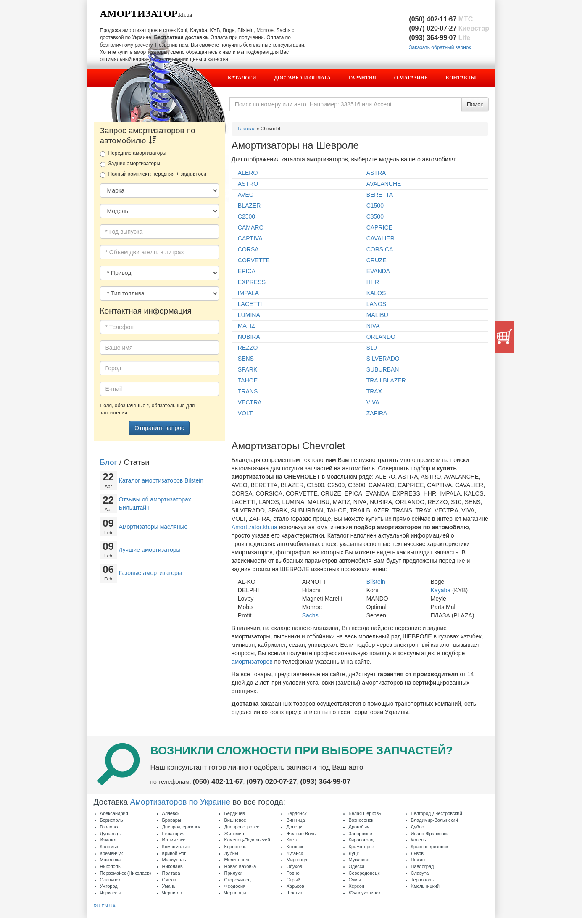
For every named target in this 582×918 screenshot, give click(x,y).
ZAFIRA (376, 413)
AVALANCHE (383, 183)
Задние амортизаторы (130, 164)
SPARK (247, 369)
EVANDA (378, 271)
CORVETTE (254, 260)
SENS (246, 358)
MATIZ (246, 325)
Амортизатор (139, 13)
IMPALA (248, 293)
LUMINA (249, 314)
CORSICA (379, 249)
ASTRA (376, 172)
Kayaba (440, 590)
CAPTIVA (250, 238)
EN (104, 905)
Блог (108, 462)
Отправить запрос (159, 428)
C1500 (375, 205)
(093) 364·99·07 (439, 37)
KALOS (376, 293)
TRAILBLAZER (386, 380)
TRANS (248, 391)
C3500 (375, 216)
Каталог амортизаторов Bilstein (161, 480)
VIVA (372, 402)
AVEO (246, 194)
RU (97, 905)
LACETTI (250, 304)
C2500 (246, 216)
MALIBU (377, 314)
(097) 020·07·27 (449, 28)
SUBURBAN (382, 369)
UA (112, 905)
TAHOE (248, 380)
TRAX (374, 391)
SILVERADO (383, 358)
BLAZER (249, 205)
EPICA (246, 271)
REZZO (248, 347)
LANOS (376, 304)
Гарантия (362, 78)
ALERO (248, 172)
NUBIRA (249, 336)
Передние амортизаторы (133, 153)
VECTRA (250, 402)
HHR (372, 282)
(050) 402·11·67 (441, 19)
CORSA (248, 249)
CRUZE (376, 260)
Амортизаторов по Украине (180, 801)
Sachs (310, 615)
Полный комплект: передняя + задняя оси (153, 174)
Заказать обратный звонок (440, 47)
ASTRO (248, 183)
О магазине (411, 78)
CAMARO (250, 227)
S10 (371, 347)
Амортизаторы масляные (153, 526)
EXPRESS (252, 282)
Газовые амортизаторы (150, 573)
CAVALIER (380, 238)
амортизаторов (252, 661)
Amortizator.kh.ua (254, 527)
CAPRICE (379, 227)
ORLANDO (380, 336)
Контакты (461, 78)
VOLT (245, 413)
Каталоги (242, 78)
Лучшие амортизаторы (150, 549)
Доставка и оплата (302, 78)
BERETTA (379, 194)
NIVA (373, 325)
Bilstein (375, 581)
